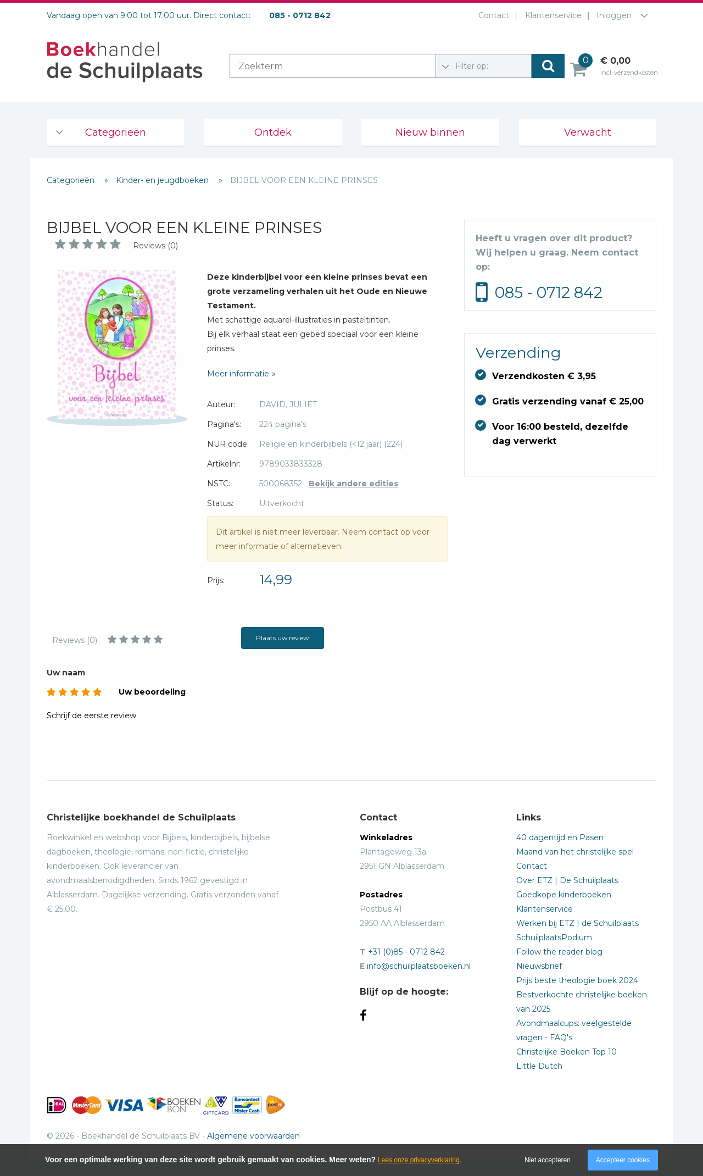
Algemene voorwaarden (253, 1136)
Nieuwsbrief (539, 966)
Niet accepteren (548, 1160)
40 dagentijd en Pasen (560, 837)
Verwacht (587, 132)
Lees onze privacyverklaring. (419, 1160)
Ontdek (273, 132)
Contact (491, 15)
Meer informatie (238, 374)
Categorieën (115, 132)
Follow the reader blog (559, 952)
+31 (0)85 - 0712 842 (406, 952)
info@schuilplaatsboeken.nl (419, 966)
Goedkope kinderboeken (563, 895)
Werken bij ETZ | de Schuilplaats (577, 923)
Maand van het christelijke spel (575, 852)
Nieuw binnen (430, 132)
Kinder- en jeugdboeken (163, 180)
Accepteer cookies (623, 1160)
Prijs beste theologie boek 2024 (577, 980)
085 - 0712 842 (548, 292)
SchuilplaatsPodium (554, 937)
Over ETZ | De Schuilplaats (567, 880)
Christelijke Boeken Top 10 (566, 1052)
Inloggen (614, 15)
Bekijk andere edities (353, 484)
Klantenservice (551, 15)
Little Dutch (539, 1066)
